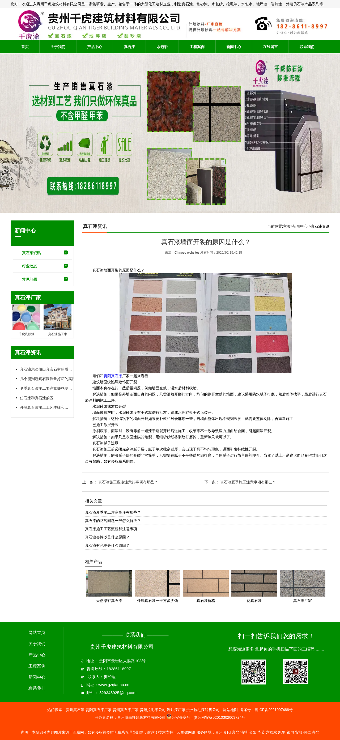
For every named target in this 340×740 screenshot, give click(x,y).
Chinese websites (187, 252)
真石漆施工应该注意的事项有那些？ (127, 482)
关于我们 (57, 47)
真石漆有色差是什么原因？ (107, 545)
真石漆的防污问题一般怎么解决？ (113, 520)
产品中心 (94, 47)
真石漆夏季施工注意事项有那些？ (247, 482)
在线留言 (270, 47)
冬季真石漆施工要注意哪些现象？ (47, 388)
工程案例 (197, 47)
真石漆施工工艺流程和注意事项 (111, 529)
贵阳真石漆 (113, 376)
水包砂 (162, 47)
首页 (25, 47)
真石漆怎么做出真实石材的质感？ (47, 369)
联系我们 (307, 47)
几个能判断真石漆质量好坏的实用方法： (53, 379)
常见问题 (29, 279)
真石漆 (129, 47)
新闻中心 (233, 47)
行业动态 (29, 266)
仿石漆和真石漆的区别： (40, 398)
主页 (287, 226)
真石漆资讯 (31, 253)
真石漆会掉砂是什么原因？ (107, 537)
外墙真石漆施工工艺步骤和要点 (45, 407)
